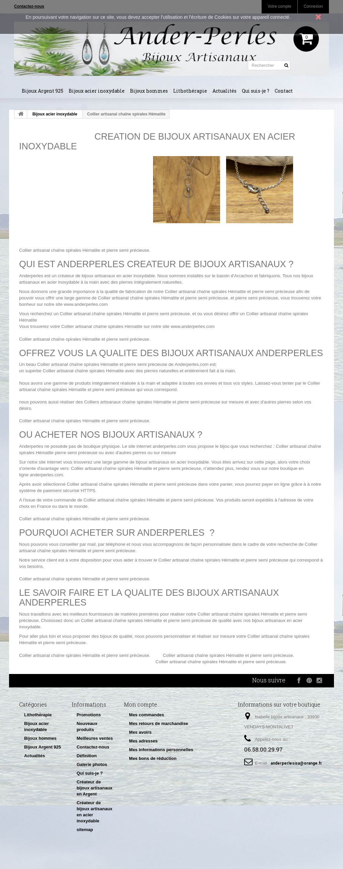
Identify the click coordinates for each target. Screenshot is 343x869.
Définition (87, 755)
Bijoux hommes (149, 91)
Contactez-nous (93, 747)
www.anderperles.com (86, 304)
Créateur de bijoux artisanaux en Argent (95, 787)
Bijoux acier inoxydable (97, 91)
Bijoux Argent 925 (42, 91)
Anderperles (31, 275)
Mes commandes (146, 714)
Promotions (89, 714)
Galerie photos (92, 764)
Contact (284, 91)
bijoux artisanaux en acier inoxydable (172, 462)
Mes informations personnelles (161, 749)
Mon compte (140, 704)
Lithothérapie (190, 91)
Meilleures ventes (95, 738)
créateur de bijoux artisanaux (86, 275)
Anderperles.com (192, 364)
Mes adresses (143, 740)
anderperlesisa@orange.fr (296, 763)
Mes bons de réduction (153, 758)
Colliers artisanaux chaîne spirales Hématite (127, 401)
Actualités (224, 91)
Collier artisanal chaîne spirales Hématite (59, 250)
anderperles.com (169, 446)
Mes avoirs (140, 732)
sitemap (85, 829)
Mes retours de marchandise (158, 723)
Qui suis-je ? (255, 91)
